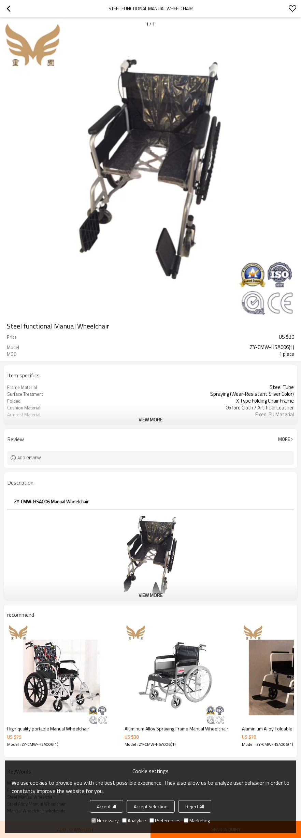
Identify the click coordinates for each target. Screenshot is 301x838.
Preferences (165, 820)
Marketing (197, 820)
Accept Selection (151, 806)
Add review (29, 458)
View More (150, 419)
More (284, 439)
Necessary (105, 820)
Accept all (106, 806)
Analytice (134, 820)
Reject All (194, 806)
